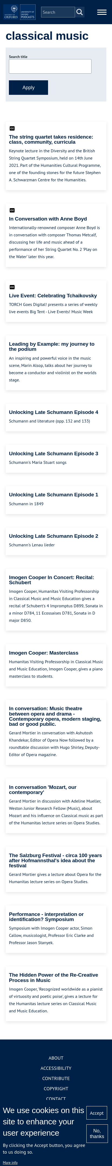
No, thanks (97, 1133)
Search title (18, 56)
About (56, 1058)
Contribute (56, 1078)
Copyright (56, 1088)
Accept (97, 1113)
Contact (56, 1099)
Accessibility (55, 1068)
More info (10, 1162)
